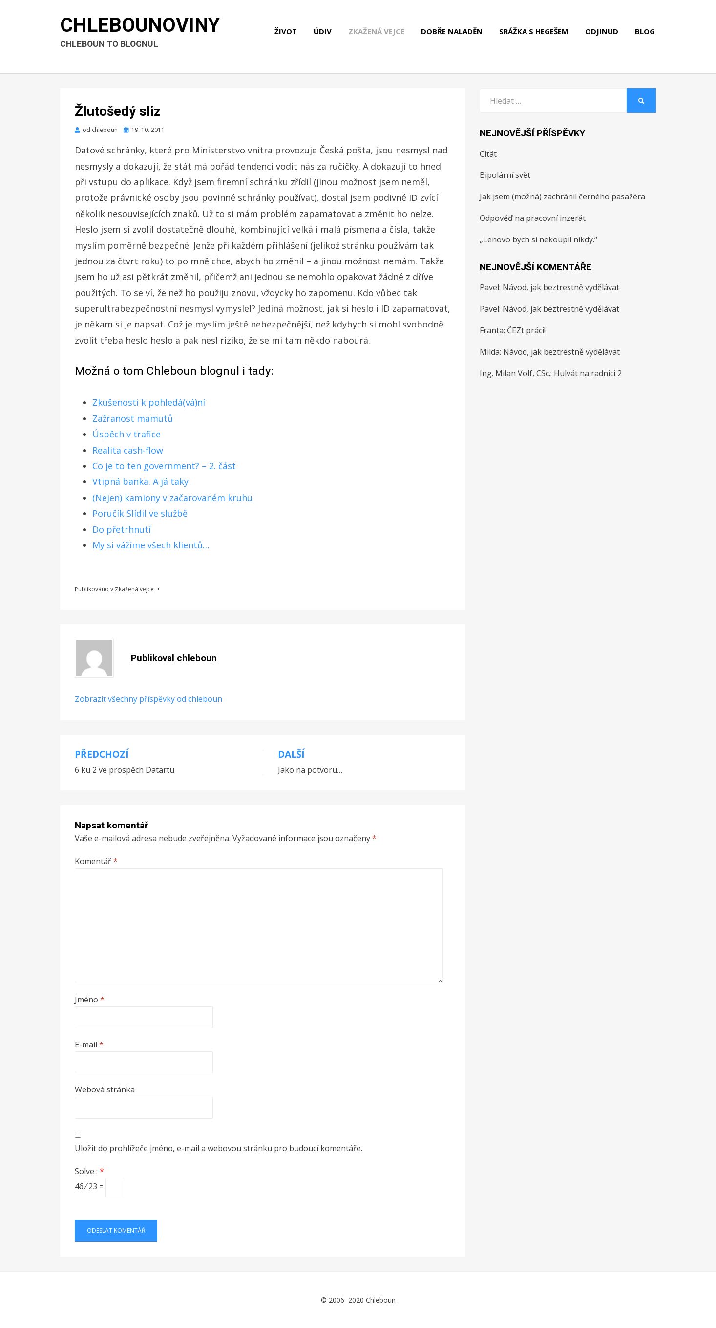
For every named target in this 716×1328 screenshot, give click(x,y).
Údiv (324, 33)
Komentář (96, 861)
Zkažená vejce (377, 33)
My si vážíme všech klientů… (151, 545)
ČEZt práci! (526, 330)
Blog (646, 33)
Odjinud (602, 33)
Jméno (90, 999)
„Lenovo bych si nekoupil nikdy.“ (538, 239)
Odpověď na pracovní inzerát (533, 218)
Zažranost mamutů (132, 418)
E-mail (89, 1044)
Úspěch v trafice (126, 434)
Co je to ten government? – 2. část (164, 466)
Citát (488, 154)
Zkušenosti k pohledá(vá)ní (148, 402)
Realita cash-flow (127, 450)
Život (286, 33)
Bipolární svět (505, 175)
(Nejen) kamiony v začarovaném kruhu (172, 497)
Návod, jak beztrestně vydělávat (561, 287)
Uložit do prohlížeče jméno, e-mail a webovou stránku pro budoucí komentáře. (218, 1148)
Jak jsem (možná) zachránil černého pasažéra (562, 196)
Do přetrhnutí (121, 529)
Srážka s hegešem (534, 33)
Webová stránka (105, 1089)
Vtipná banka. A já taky (140, 481)
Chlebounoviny (140, 27)
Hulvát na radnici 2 (588, 373)
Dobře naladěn (453, 33)
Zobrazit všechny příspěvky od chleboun (148, 699)
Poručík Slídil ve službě (140, 513)
